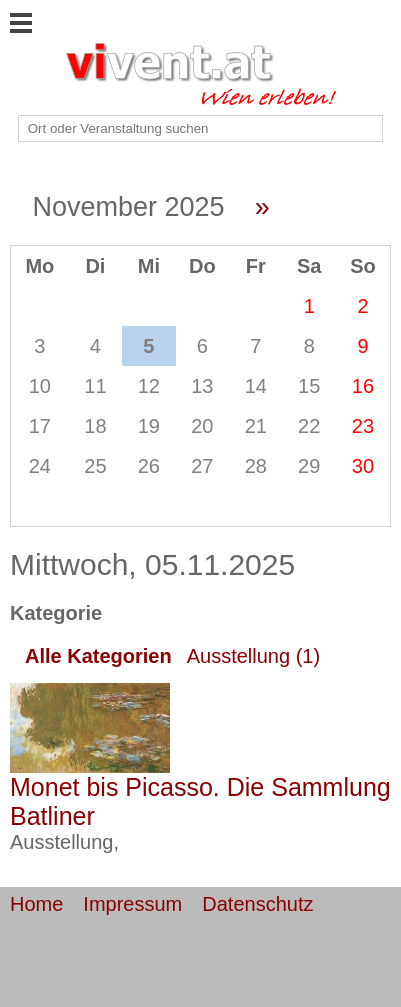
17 (40, 426)
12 (149, 386)
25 (95, 466)
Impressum (132, 904)
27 (202, 466)
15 (309, 386)
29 (309, 466)
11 (95, 386)
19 (149, 426)
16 (363, 386)
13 (202, 386)
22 (309, 426)
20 (202, 426)
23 (363, 426)
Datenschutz (257, 904)
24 (40, 466)
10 (40, 386)
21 (256, 426)
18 (95, 426)
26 (149, 466)
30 (363, 466)
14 (256, 386)
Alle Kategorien (98, 656)
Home (36, 904)
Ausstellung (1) (253, 656)
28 (256, 466)
